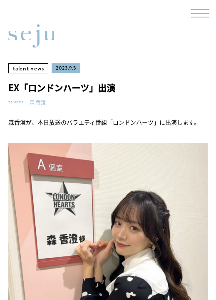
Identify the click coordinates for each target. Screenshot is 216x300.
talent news (28, 68)
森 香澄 (38, 102)
